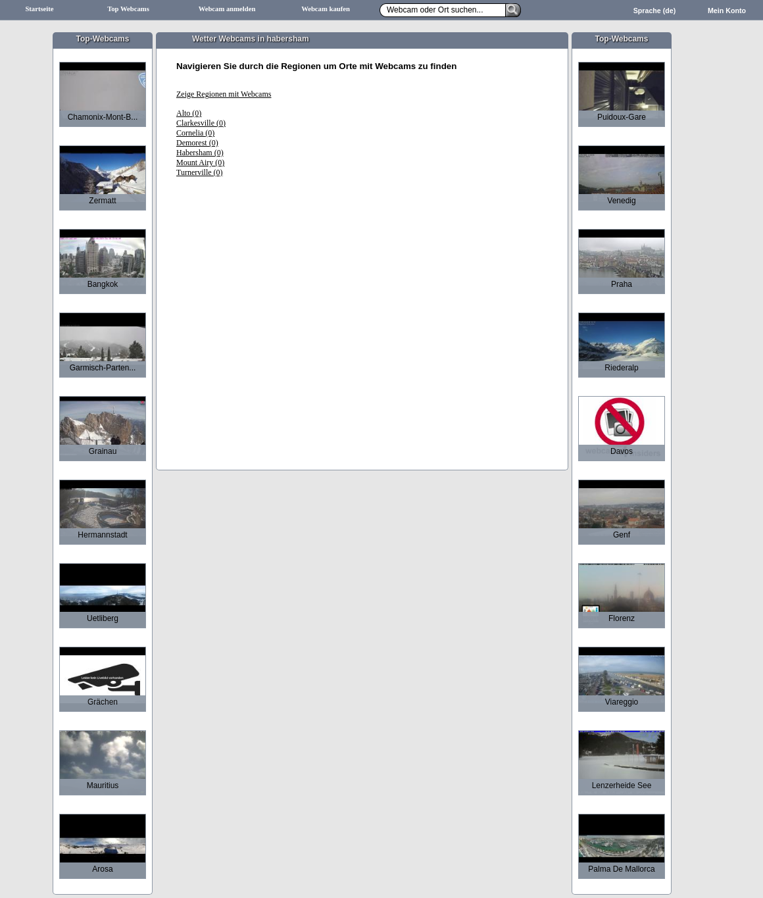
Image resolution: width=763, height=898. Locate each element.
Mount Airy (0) (200, 162)
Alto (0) (188, 113)
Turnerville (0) (199, 172)
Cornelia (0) (195, 132)
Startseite (39, 8)
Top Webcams (128, 8)
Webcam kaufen (325, 8)
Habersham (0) (200, 152)
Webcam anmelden (227, 8)
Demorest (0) (197, 142)
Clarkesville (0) (201, 123)
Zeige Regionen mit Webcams (223, 94)
